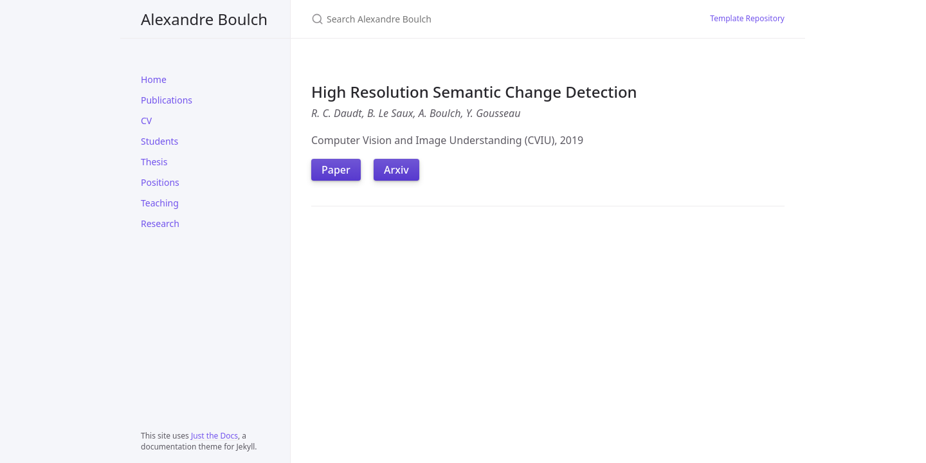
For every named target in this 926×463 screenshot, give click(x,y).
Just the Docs (214, 435)
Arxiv (396, 170)
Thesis (154, 162)
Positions (160, 182)
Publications (166, 100)
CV (146, 120)
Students (159, 141)
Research (160, 223)
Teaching (160, 203)
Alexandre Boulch (204, 19)
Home (154, 79)
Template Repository (747, 18)
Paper (336, 170)
